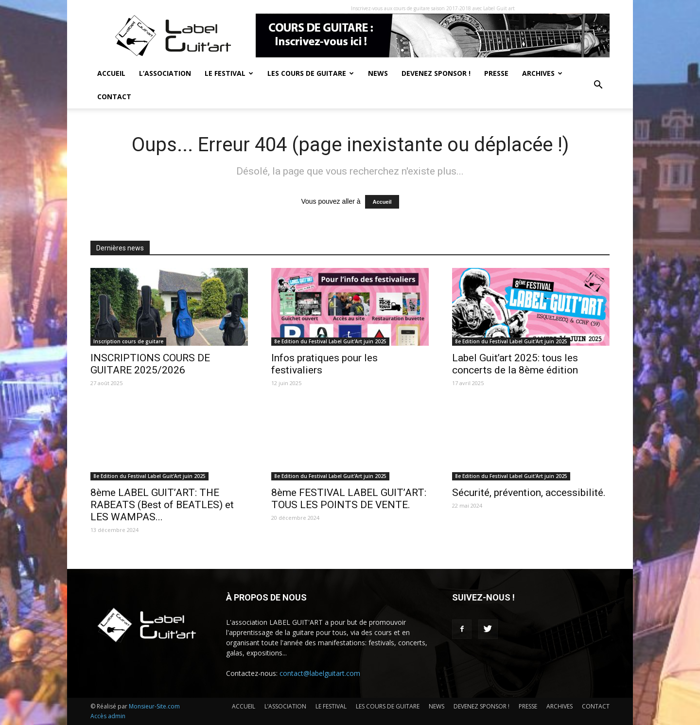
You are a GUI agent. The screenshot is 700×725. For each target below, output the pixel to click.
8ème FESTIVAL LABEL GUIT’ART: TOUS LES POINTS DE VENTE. (348, 499)
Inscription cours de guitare (128, 341)
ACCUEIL (111, 73)
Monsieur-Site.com (154, 706)
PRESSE (496, 73)
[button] (598, 85)
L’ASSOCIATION (165, 73)
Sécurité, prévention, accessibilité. (529, 492)
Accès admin (107, 716)
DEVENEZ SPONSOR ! (436, 73)
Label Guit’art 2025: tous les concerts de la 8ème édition (515, 364)
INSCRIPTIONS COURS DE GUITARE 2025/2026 (150, 364)
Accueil (381, 202)
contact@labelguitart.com (320, 673)
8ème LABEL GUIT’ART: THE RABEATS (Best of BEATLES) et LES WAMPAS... (162, 505)
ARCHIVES (542, 73)
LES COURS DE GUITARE (310, 73)
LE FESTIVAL (229, 73)
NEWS (378, 73)
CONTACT (114, 96)
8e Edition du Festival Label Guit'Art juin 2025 (330, 341)
